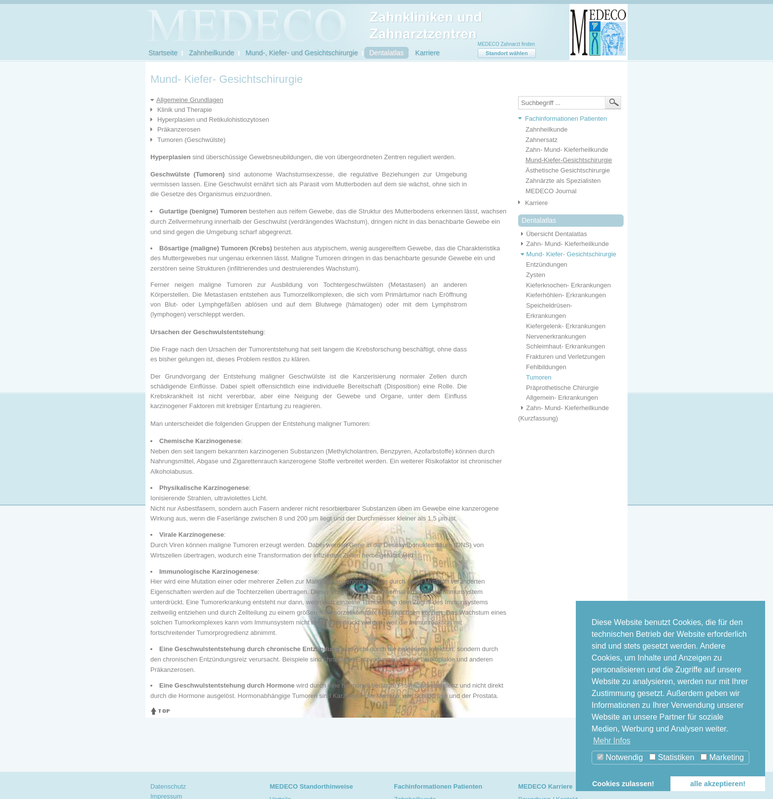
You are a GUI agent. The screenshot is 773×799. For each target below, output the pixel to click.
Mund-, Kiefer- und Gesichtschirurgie (302, 53)
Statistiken (671, 757)
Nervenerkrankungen (556, 336)
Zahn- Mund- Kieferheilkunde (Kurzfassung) (563, 413)
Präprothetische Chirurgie (562, 387)
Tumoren (539, 377)
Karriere (427, 53)
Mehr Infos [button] (612, 740)
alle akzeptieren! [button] (717, 784)
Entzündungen (546, 264)
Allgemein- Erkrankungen (562, 397)
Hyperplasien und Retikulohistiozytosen (213, 119)
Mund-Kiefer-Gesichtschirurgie (569, 160)
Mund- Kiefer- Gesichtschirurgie (567, 254)
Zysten (535, 274)
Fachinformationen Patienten (566, 118)
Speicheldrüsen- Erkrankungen (549, 310)
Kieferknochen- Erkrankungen (568, 285)
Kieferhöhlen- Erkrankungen (566, 295)
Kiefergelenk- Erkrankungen (565, 326)
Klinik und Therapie (184, 109)
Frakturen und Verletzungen (565, 356)
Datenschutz (168, 786)
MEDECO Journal (551, 191)
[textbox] (569, 102)
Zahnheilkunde (211, 53)
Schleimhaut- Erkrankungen (565, 346)
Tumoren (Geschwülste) (191, 139)
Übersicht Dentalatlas (552, 234)
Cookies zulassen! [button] (623, 784)
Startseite (162, 53)
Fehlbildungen (546, 367)
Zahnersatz (542, 139)
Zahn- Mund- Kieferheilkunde (567, 149)
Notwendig (620, 757)
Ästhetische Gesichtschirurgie (568, 170)
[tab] (567, 119)
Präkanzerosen (178, 129)
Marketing (722, 757)
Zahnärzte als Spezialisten (563, 180)
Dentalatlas (386, 53)
